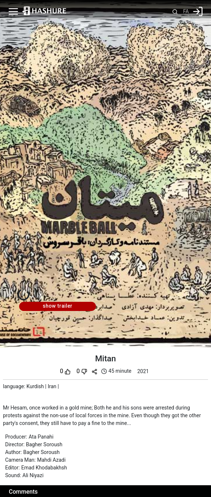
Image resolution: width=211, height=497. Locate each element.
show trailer (57, 306)
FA (186, 11)
